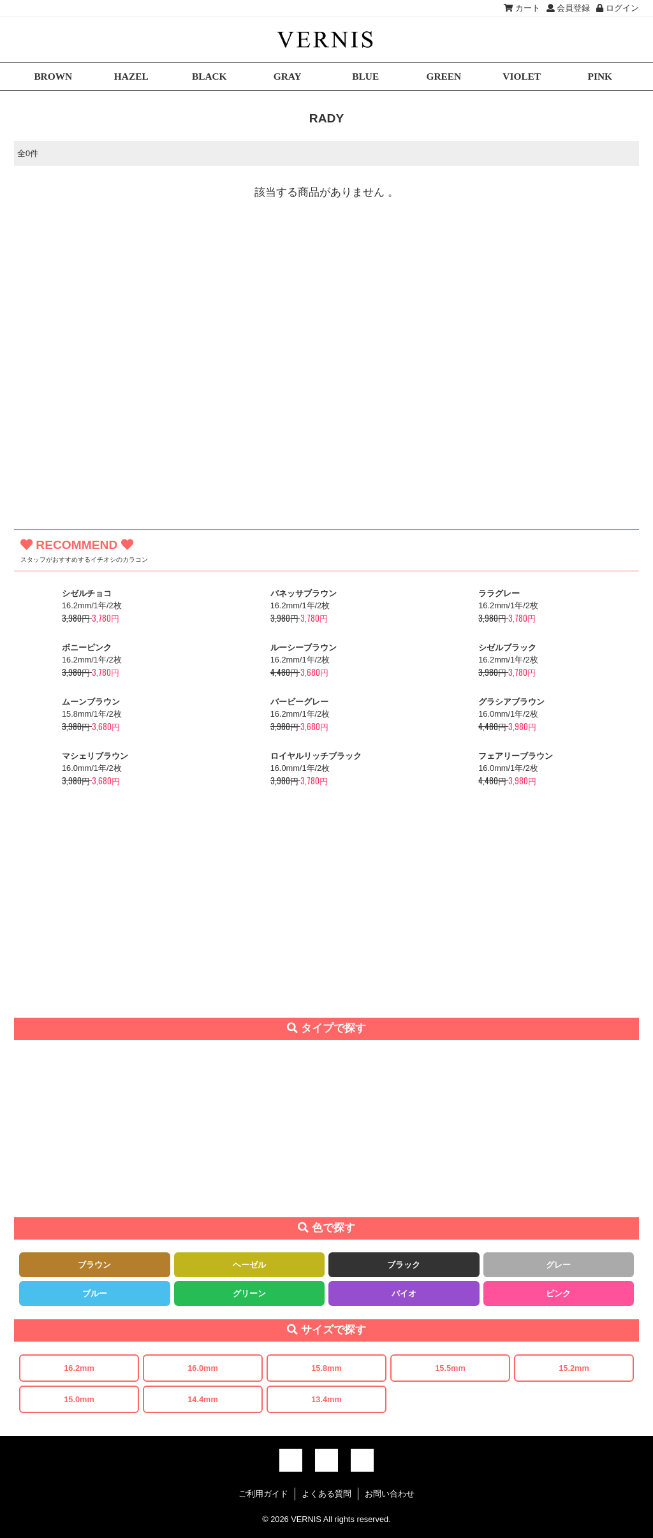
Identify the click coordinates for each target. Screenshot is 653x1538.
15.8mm (326, 1368)
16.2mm (79, 1368)
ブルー (94, 1293)
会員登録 (569, 8)
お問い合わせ (390, 1493)
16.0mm (202, 1368)
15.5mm (450, 1368)
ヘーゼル (249, 1265)
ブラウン (94, 1265)
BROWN (53, 76)
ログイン (617, 8)
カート (522, 8)
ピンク (558, 1293)
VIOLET (522, 76)
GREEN (443, 76)
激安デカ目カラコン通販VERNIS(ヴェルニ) (326, 39)
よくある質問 (326, 1493)
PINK (600, 76)
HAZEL (131, 76)
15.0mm (79, 1399)
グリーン (249, 1293)
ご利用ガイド (263, 1493)
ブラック (403, 1265)
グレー (558, 1265)
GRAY (288, 76)
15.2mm (574, 1368)
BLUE (365, 76)
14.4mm (202, 1399)
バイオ (404, 1293)
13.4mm (326, 1399)
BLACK (209, 76)
